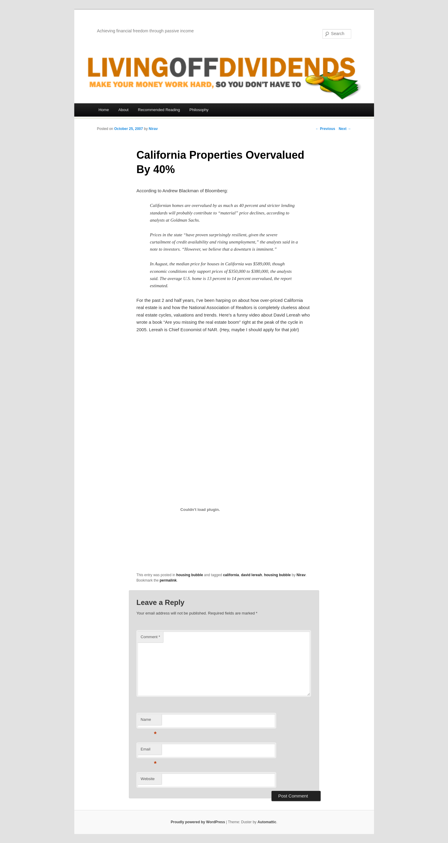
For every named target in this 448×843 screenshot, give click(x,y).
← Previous (325, 129)
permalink (168, 580)
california (231, 575)
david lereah (251, 575)
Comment (150, 637)
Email (148, 751)
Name (148, 721)
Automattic (266, 822)
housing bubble (189, 575)
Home (104, 110)
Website (148, 779)
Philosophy (199, 110)
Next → (345, 129)
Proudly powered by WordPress (198, 822)
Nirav (153, 129)
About (123, 110)
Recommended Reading (159, 110)
